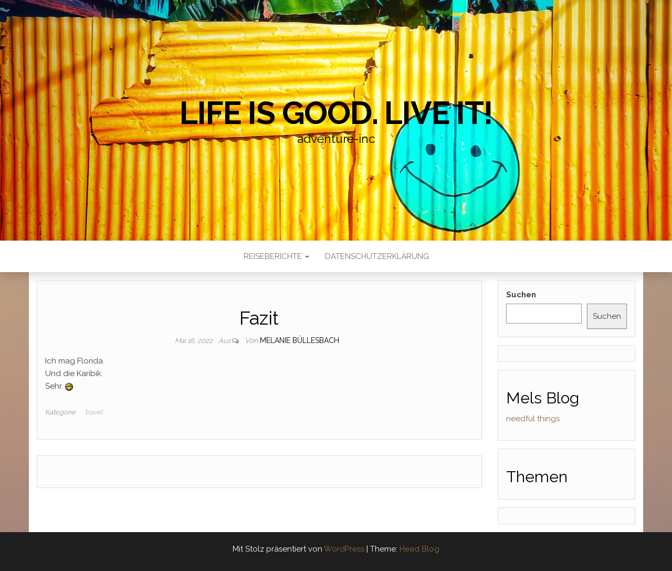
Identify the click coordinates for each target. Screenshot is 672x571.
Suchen (521, 294)
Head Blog (419, 549)
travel (93, 412)
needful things (533, 418)
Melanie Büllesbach (299, 340)
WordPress (344, 549)
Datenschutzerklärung (377, 256)
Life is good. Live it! (336, 113)
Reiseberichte (276, 256)
